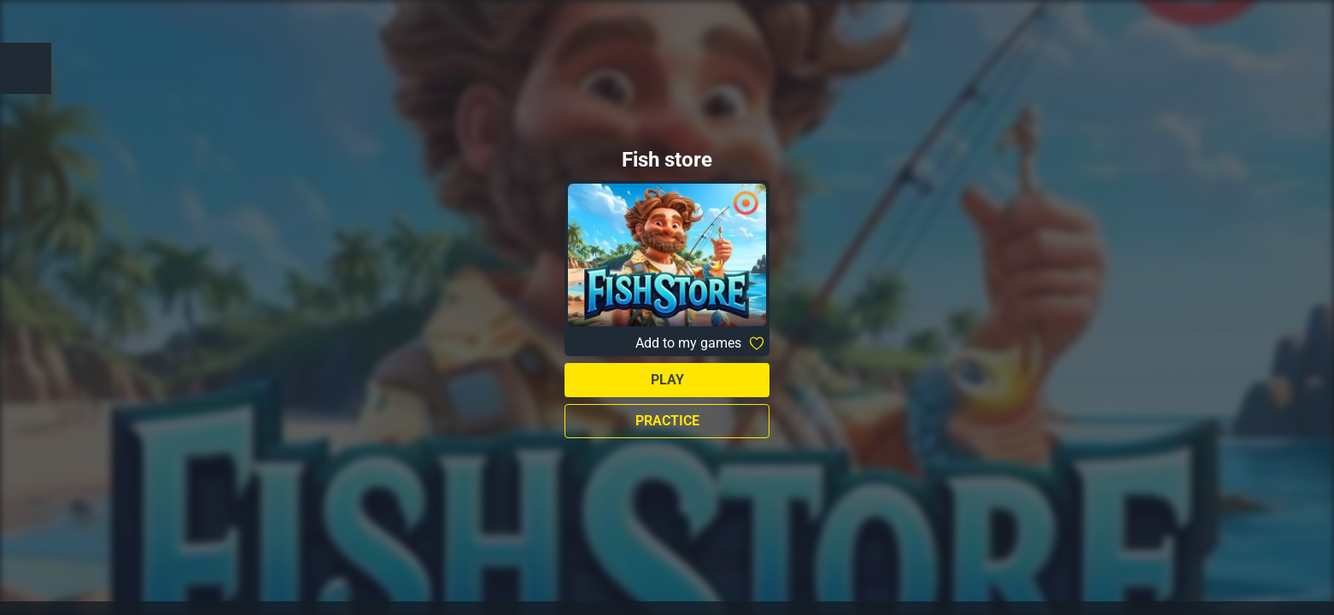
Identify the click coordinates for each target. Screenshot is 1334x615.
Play (667, 380)
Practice (667, 421)
